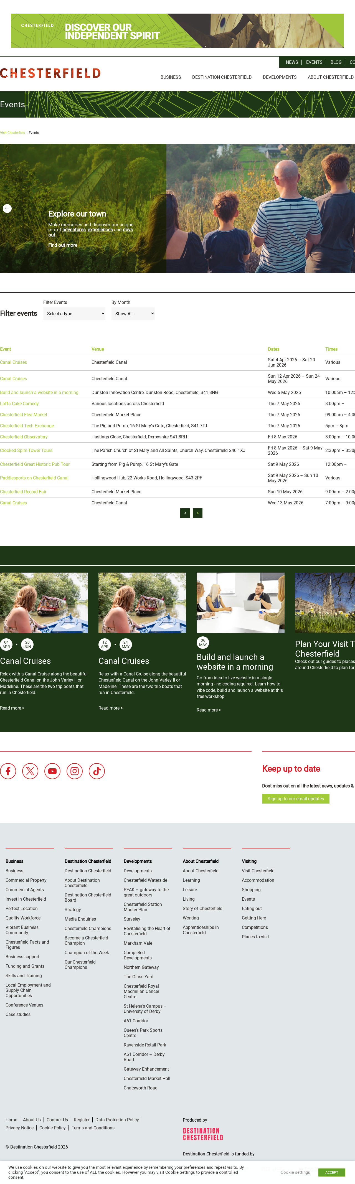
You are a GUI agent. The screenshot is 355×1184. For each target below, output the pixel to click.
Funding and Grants (25, 964)
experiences (100, 228)
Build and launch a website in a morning (39, 390)
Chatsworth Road (141, 1086)
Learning (191, 878)
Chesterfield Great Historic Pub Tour (35, 462)
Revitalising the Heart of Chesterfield (147, 929)
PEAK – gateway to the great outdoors (146, 890)
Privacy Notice (20, 1126)
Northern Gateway (141, 965)
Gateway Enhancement (146, 1067)
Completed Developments (138, 953)
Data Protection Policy (117, 1118)
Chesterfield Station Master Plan (143, 905)
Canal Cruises (13, 360)
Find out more (62, 243)
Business (171, 77)
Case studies (18, 1012)
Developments (280, 77)
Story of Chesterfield (202, 906)
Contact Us (57, 1118)
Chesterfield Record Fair (23, 490)
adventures (74, 228)
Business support (22, 955)
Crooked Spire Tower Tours (26, 448)
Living (189, 897)
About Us (32, 1118)
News (292, 62)
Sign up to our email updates (296, 797)
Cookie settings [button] (295, 1172)
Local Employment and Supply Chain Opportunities (28, 989)
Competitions (255, 925)
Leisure (190, 888)
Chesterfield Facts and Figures (27, 943)
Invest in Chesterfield (26, 897)
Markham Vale (138, 941)
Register (82, 1118)
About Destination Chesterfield (82, 881)
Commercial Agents (25, 888)
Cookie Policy (52, 1126)
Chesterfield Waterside (145, 878)
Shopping (251, 888)
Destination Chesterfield (50, 73)
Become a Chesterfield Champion (86, 939)
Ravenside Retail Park (145, 1043)
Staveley (132, 917)
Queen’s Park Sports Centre (143, 1031)
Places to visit (255, 935)
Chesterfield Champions (88, 926)
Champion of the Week (87, 951)
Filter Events (55, 300)
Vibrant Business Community (22, 928)
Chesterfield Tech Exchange (27, 424)
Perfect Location (22, 906)
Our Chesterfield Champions (80, 963)
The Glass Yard (138, 975)
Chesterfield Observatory (24, 435)
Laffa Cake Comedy (19, 402)
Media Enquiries (80, 917)
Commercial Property (26, 878)
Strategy (73, 908)
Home (11, 1118)
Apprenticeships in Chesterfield (201, 928)
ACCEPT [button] (331, 1172)
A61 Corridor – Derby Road (144, 1055)
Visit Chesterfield (12, 131)
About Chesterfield (201, 869)
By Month (120, 300)
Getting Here (254, 916)
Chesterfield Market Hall (147, 1076)
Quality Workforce (23, 916)
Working (191, 916)
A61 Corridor (136, 1019)
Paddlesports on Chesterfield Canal (34, 476)
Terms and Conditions (93, 1126)
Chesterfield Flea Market (23, 413)
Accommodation (258, 878)
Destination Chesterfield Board (88, 896)
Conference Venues (24, 1003)
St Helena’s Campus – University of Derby (145, 1007)
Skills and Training (24, 974)
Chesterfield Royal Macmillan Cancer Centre (141, 990)
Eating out (252, 906)
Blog (336, 62)
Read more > (12, 706)
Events (314, 62)
